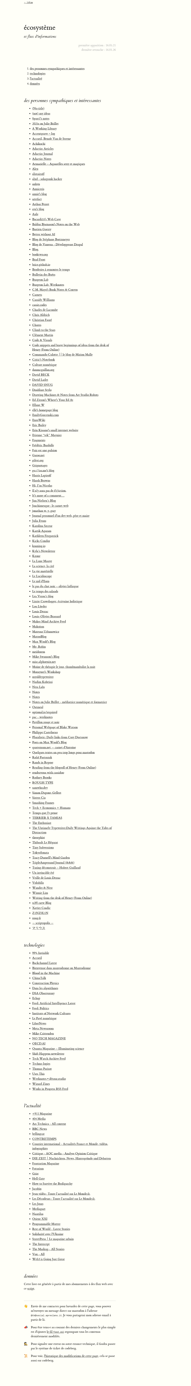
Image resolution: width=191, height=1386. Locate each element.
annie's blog (39, 194)
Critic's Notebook (43, 359)
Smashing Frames (43, 803)
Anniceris (38, 189)
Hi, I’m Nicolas (42, 485)
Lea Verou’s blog (42, 596)
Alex (35, 169)
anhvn (36, 184)
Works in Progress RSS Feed (50, 1089)
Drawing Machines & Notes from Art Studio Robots (65, 395)
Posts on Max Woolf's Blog (49, 742)
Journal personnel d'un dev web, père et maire (61, 516)
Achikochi (38, 144)
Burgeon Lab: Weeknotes (48, 285)
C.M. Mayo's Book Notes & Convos (55, 290)
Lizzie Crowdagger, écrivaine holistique (57, 601)
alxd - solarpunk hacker (47, 179)
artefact (37, 199)
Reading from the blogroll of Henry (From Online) (64, 767)
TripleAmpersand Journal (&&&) (53, 862)
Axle (35, 214)
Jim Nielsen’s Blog (44, 500)
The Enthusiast (41, 823)
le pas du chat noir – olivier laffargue (55, 586)
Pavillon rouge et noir (45, 722)
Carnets (37, 295)
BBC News (39, 1129)
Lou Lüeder (39, 606)
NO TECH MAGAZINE (49, 1038)
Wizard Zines (41, 1084)
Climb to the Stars (43, 330)
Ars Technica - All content (49, 1124)
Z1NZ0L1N (40, 913)
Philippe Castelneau (45, 732)
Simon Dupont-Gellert (46, 793)
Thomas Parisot (42, 1069)
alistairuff (38, 174)
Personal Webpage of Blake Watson (55, 727)
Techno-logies (41, 1064)
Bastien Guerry (41, 229)
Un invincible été (43, 873)
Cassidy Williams (43, 300)
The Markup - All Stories (48, 1249)
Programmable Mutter (46, 1224)
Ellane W (38, 405)
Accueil (37, 958)
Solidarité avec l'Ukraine (47, 1234)
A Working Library (44, 128)
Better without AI (43, 234)
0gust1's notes (40, 118)
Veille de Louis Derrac (46, 878)
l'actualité (36, 78)
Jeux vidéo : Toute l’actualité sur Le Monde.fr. (61, 1194)
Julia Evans (39, 521)
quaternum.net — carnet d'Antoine (54, 747)
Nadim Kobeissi (42, 682)
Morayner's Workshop (46, 672)
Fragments (38, 440)
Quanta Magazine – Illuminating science (58, 1048)
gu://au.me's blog (43, 470)
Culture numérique (44, 365)
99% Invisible (40, 953)
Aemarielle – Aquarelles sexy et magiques (58, 164)
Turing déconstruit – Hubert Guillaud (56, 867)
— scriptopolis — (43, 923)
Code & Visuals (42, 340)
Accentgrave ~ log (43, 133)
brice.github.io (41, 264)
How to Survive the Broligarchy (52, 1183)
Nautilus (37, 1214)
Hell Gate (38, 1178)
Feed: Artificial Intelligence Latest (54, 1003)
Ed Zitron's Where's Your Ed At (52, 400)
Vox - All (38, 1254)
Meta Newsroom (43, 1028)
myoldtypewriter (43, 677)
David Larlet (40, 380)
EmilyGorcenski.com (45, 415)
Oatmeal (37, 707)
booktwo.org (40, 254)
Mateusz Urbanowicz (45, 631)
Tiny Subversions (43, 847)
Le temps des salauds (45, 591)
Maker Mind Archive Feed (49, 621)
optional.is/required (44, 712)
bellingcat (38, 1134)
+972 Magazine (42, 1114)
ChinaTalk (39, 978)
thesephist (38, 837)
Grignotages (39, 465)
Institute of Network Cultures (51, 1013)
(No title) (38, 108)
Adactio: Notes (41, 159)
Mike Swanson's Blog (45, 657)
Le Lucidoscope (42, 576)
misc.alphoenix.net (44, 662)
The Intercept (41, 1244)
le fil (55, 1332)
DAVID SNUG (42, 385)
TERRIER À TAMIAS (47, 818)
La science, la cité (43, 566)
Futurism (38, 1168)
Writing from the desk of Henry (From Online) (62, 898)
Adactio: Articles (43, 149)
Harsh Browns (41, 480)
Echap (36, 998)
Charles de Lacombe (45, 310)
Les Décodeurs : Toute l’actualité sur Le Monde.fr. (63, 1199)
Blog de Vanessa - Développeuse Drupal (57, 244)
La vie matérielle (42, 571)
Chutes (36, 325)
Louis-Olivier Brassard (46, 616)
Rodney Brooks (42, 777)
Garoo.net (38, 455)
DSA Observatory (43, 993)
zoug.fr (36, 918)
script (30, 1288)
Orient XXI (39, 1219)
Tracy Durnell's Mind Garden (51, 857)
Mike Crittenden (43, 1033)
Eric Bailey (39, 425)
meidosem (38, 652)
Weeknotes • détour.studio (49, 1079)
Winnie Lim (40, 893)
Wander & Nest (42, 888)
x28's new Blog (41, 903)
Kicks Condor (41, 541)
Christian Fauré (42, 320)
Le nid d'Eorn (40, 581)
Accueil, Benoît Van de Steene (51, 139)
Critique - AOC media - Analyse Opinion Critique (65, 1153)
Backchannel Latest (44, 963)
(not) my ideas (41, 113)
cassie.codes (39, 305)
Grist (35, 1173)
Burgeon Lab (40, 280)
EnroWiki (38, 420)
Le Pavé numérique (44, 1018)
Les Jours (37, 1204)
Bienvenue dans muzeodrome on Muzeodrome (61, 968)
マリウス (38, 928)
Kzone (36, 556)
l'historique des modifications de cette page (71, 1356)
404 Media (39, 1119)
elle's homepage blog (45, 410)
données (35, 83)
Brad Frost (38, 259)
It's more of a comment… (48, 495)
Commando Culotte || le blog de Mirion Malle (62, 354)
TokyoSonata (40, 852)
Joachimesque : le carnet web (50, 506)
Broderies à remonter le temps (51, 269)
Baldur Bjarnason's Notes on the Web (56, 224)
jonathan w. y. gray (44, 511)
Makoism (38, 626)
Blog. (35, 249)
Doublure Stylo (41, 390)
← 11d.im (28, 2)
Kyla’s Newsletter (43, 551)
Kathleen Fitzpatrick (45, 536)
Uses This (38, 1074)
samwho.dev (40, 788)
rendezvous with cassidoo (48, 772)
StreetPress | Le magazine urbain (53, 1239)
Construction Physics (45, 983)
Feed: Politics (40, 1008)
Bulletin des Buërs (43, 274)
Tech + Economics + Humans (51, 808)
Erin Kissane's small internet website (55, 430)
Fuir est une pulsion (44, 450)
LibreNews (39, 1023)
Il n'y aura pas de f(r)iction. (49, 490)
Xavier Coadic (41, 908)
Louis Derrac (40, 611)
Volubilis (38, 883)
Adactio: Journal (42, 154)
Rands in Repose (42, 762)
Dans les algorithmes (45, 988)
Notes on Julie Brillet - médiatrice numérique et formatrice (69, 702)
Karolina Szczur (42, 526)
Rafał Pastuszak (42, 757)
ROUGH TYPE (42, 782)
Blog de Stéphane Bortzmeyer (51, 239)
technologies (38, 73)
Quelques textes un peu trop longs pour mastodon (63, 752)
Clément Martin (42, 335)
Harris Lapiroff (41, 475)
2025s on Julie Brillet (45, 123)
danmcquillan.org (43, 370)
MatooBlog (39, 636)
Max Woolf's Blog (44, 641)
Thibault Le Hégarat (45, 842)
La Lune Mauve (42, 561)
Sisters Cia (39, 798)
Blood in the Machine (46, 973)
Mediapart (39, 1209)
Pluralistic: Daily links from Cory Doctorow (60, 737)
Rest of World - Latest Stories (51, 1229)
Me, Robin (39, 647)
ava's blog (38, 209)
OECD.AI (39, 1043)
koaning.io (38, 546)
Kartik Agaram (41, 531)
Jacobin (36, 1189)
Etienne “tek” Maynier (47, 435)
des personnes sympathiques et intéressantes (57, 68)
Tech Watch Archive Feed (49, 1058)
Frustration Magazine (45, 1163)
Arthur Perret (40, 204)
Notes (36, 692)
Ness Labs (38, 687)
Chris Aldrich (41, 315)
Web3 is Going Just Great (48, 1259)
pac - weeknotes (42, 717)
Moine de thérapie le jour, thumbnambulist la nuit (63, 667)
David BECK (41, 375)
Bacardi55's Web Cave (46, 219)
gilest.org (38, 460)
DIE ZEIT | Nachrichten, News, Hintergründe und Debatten (71, 1158)
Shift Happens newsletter (48, 1054)
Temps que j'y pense (45, 813)
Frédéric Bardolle (43, 445)
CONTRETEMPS (44, 1139)
